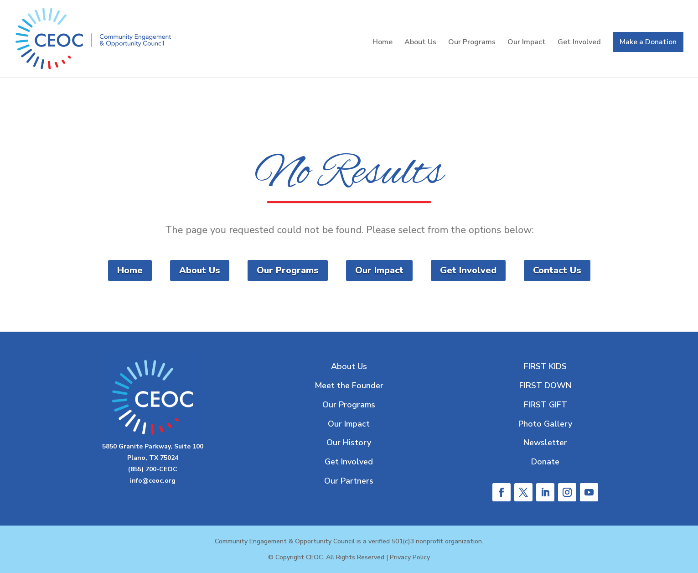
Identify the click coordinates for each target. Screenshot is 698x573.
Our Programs (472, 43)
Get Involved (579, 43)
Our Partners (348, 480)
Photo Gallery (545, 423)
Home (382, 43)
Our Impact (526, 43)
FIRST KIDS (545, 366)
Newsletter (545, 442)
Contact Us (557, 270)
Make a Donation (648, 42)
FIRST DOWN (545, 385)
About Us (420, 43)
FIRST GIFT (545, 404)
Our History (348, 442)
